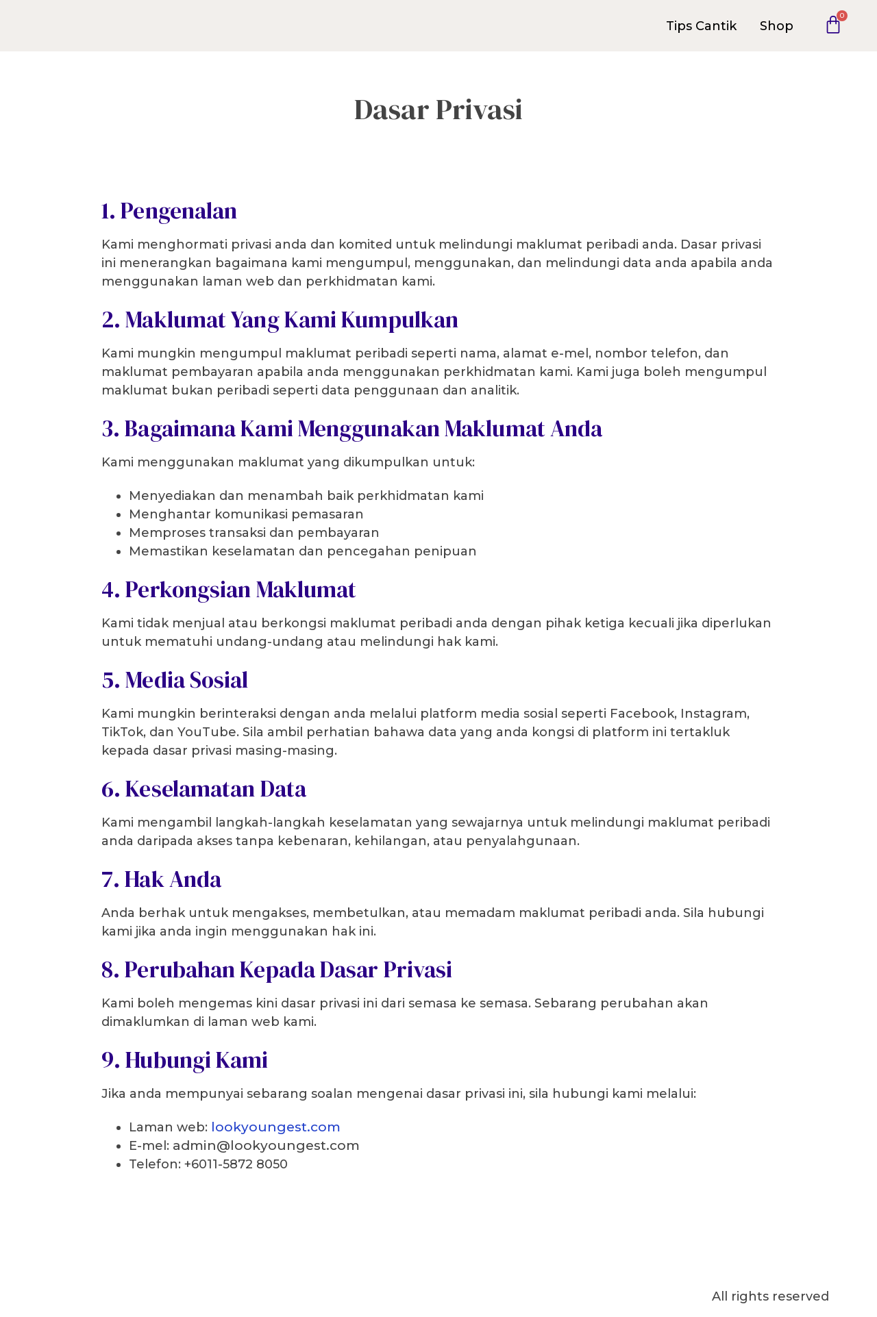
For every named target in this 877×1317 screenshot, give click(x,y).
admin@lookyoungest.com (266, 1145)
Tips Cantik (701, 26)
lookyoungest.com (276, 1127)
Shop (776, 26)
